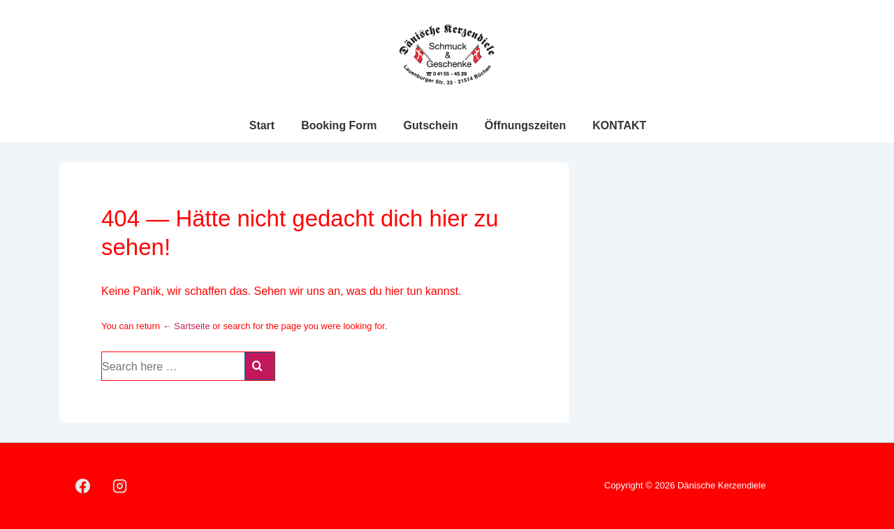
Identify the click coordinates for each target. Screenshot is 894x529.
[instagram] (120, 486)
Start (261, 125)
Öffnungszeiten (525, 125)
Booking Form (338, 125)
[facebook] (83, 486)
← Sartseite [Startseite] (186, 326)
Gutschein (431, 125)
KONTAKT (619, 125)
